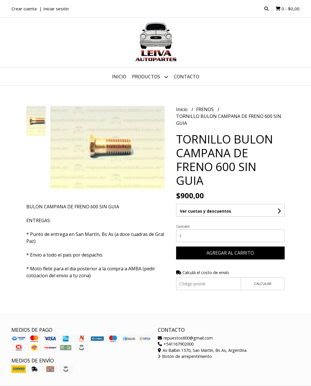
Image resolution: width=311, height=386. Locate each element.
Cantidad (183, 226)
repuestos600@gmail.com (185, 338)
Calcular (262, 283)
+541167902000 (176, 344)
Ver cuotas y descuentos (205, 211)
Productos (150, 77)
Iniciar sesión (56, 8)
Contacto (186, 76)
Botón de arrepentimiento (185, 356)
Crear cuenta (24, 8)
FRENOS (205, 109)
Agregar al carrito (230, 253)
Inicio (119, 76)
